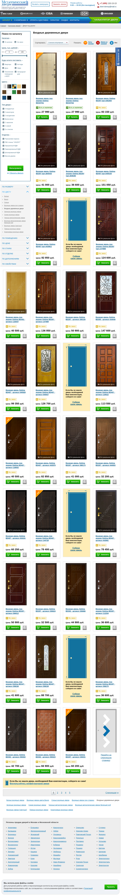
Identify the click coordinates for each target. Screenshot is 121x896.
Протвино (80, 841)
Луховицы (57, 834)
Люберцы (57, 852)
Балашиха (12, 831)
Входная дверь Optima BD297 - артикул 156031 (76, 756)
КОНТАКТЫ (74, 20)
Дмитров (11, 859)
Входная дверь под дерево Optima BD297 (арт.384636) (75, 173)
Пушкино (79, 845)
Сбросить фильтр (16, 173)
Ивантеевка (35, 845)
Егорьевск (35, 828)
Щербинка (103, 855)
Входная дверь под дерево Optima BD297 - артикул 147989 (45, 319)
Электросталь (104, 862)
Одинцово (80, 828)
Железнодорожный (38, 831)
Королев (34, 865)
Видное (11, 838)
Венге (6, 199)
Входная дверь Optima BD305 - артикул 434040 (106, 318)
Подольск (80, 838)
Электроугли (104, 865)
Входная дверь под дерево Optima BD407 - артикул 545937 (45, 392)
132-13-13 (108, 3)
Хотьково (102, 841)
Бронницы (12, 834)
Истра (33, 848)
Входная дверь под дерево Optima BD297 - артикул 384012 (15, 611)
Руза (78, 859)
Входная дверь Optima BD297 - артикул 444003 (106, 464)
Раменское (80, 852)
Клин (33, 859)
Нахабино (57, 865)
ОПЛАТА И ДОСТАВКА (39, 20)
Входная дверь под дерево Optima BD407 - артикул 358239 (45, 684)
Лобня (55, 831)
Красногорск (58, 828)
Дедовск (11, 852)
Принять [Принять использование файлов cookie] (111, 887)
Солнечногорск (82, 869)
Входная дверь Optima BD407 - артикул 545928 (16, 391)
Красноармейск (59, 838)
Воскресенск (13, 845)
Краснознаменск (59, 841)
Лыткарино (57, 848)
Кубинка (56, 845)
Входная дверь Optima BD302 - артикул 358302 (16, 756)
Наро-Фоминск (59, 862)
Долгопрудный (13, 862)
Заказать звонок (59, 4)
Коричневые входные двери (13, 232)
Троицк (101, 831)
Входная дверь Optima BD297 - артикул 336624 (46, 610)
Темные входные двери (12, 229)
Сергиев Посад (82, 862)
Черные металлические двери (14, 218)
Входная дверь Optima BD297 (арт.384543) (45, 172)
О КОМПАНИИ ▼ (21, 20)
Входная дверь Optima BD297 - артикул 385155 (76, 318)
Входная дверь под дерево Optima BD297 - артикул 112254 (105, 611)
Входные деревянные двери (14, 208)
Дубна (10, 869)
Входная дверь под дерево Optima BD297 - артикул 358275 (105, 684)
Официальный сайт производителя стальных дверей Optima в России (14, 8)
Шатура (102, 848)
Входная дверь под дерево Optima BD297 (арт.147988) (105, 246)
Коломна (34, 862)
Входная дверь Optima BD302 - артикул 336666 (76, 610)
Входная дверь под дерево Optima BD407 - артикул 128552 (15, 465)
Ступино (102, 828)
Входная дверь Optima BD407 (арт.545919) (105, 172)
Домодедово (13, 865)
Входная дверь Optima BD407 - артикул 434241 (16, 537)
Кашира (34, 852)
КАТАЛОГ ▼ (7, 20)
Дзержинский (13, 855)
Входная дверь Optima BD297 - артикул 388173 (76, 464)
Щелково (102, 852)
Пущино (79, 848)
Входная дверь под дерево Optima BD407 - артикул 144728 (45, 538)
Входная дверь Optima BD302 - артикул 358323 (46, 756)
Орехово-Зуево (82, 831)
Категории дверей (14, 26)
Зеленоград (35, 841)
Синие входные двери (11, 215)
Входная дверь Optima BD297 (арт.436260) (105, 99)
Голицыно (12, 848)
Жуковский (35, 834)
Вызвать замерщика (40, 4)
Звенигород (35, 838)
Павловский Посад (83, 834)
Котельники (35, 869)
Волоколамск (13, 841)
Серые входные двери (60, 800)
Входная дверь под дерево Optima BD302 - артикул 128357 (15, 319)
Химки (101, 838)
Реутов (79, 855)
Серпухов (80, 865)
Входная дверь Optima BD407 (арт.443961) (45, 245)
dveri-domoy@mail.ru (108, 7)
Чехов (101, 845)
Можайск (56, 855)
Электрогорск (104, 859)
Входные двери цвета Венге (38, 800)
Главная (3, 26)
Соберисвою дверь (76, 257)
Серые (6, 202)
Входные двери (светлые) (13, 226)
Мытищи (56, 859)
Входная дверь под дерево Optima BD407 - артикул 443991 (105, 538)
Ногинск (56, 869)
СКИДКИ (64, 20)
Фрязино (102, 834)
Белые (6, 196)
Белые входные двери (15, 800)
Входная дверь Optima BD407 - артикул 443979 (46, 464)
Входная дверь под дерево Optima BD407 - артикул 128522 (105, 392)
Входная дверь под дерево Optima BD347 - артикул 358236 (15, 684)
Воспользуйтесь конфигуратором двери (29, 784)
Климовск (34, 855)
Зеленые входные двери (12, 212)
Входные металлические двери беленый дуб (93, 805)
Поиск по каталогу (12, 34)
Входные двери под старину (13, 205)
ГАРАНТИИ (54, 20)
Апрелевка (12, 828)
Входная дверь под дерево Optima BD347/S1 (44, 100)
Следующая (111, 793)
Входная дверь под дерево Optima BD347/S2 (74, 100)
